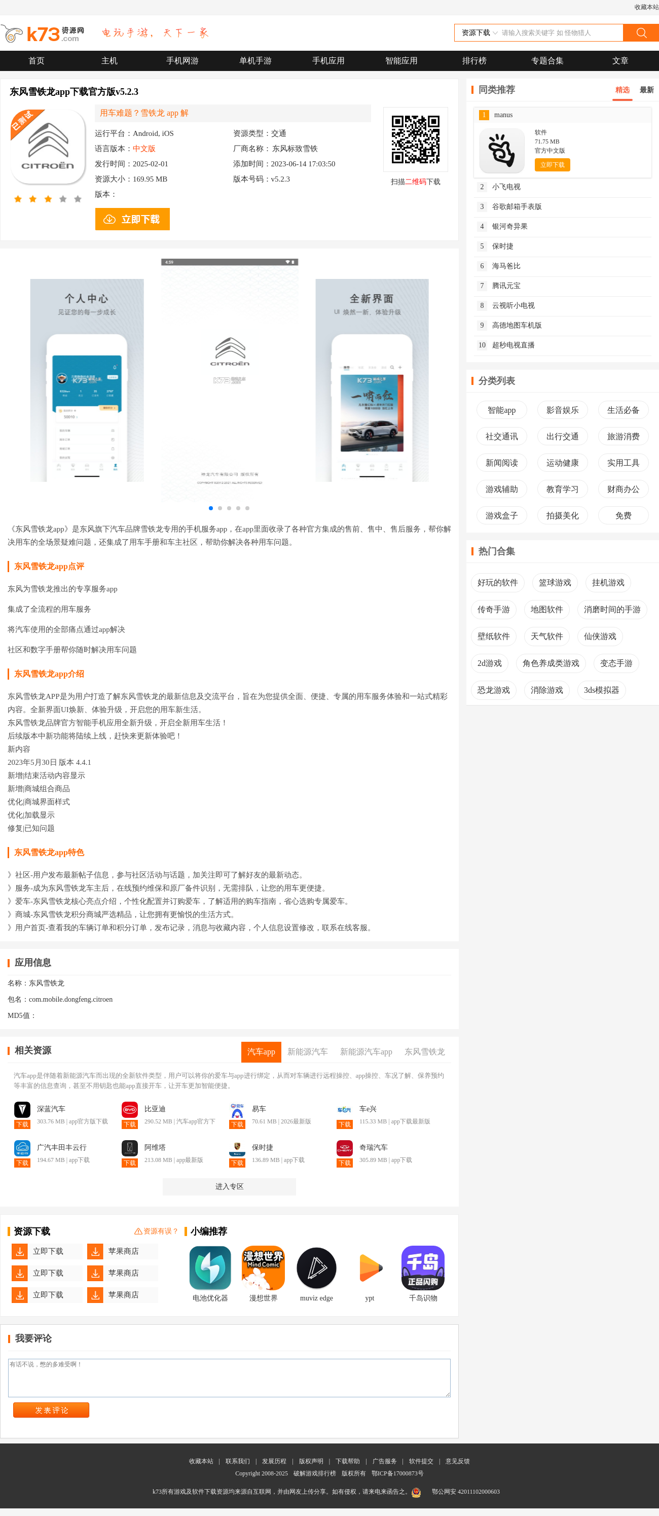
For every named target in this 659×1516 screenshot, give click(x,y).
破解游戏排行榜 (316, 1481)
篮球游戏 (555, 582)
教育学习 (562, 489)
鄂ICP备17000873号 (398, 1481)
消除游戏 (547, 690)
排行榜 (474, 60)
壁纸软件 (494, 636)
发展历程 (274, 1468)
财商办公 (623, 489)
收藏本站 (647, 7)
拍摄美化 (562, 515)
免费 (623, 515)
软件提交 (421, 1468)
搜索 (640, 32)
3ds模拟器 (601, 690)
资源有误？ (156, 1231)
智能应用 (401, 60)
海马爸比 (499, 266)
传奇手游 (494, 609)
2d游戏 (490, 663)
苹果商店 (123, 1251)
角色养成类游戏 (551, 663)
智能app (502, 410)
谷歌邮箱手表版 (509, 207)
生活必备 (623, 410)
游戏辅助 (502, 489)
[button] (211, 508)
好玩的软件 (498, 582)
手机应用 (328, 60)
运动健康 (562, 463)
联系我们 (238, 1468)
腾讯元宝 (499, 286)
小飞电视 (499, 187)
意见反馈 (458, 1468)
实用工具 (623, 463)
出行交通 (562, 436)
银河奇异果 (502, 227)
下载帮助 (348, 1468)
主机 (109, 60)
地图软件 (547, 609)
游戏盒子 (502, 515)
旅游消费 (623, 436)
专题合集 (547, 60)
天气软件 (547, 636)
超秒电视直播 (506, 345)
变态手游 (616, 663)
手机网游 (182, 60)
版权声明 (311, 1468)
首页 (36, 60)
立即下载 (48, 1251)
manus (496, 115)
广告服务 (385, 1468)
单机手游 (255, 60)
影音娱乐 (562, 410)
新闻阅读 (502, 463)
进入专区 (229, 1186)
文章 (620, 60)
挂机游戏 (608, 582)
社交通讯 (502, 436)
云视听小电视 (506, 306)
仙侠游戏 (600, 636)
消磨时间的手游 (612, 609)
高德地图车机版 (509, 326)
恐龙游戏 (494, 690)
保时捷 (495, 246)
